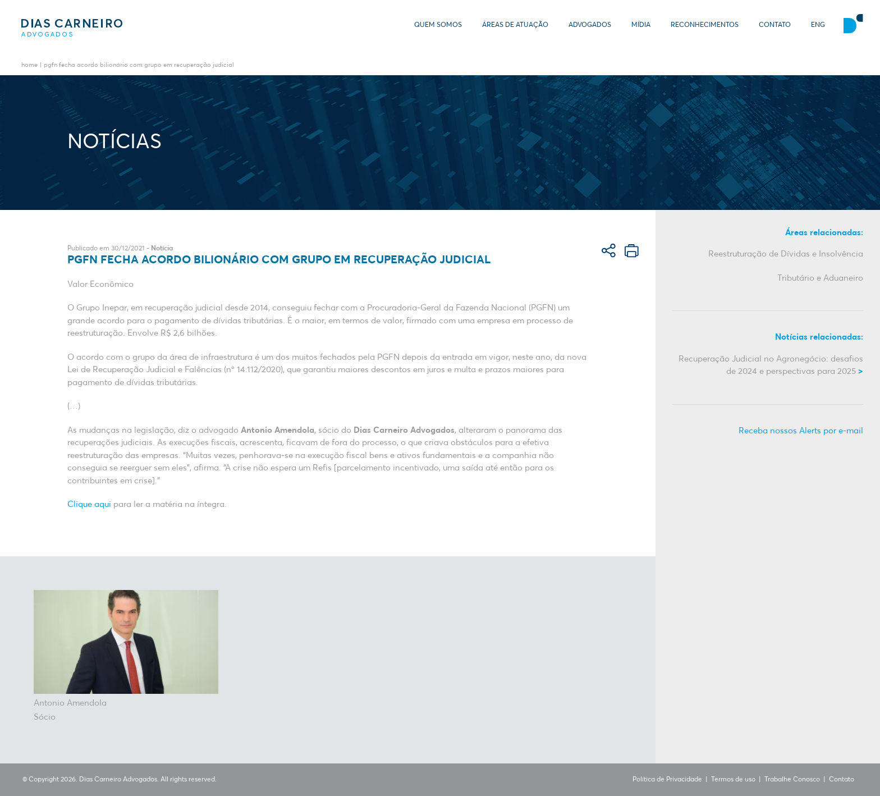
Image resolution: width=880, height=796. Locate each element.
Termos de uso (733, 779)
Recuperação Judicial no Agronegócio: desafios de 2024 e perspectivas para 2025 (771, 365)
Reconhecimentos (705, 25)
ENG (818, 25)
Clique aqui (89, 504)
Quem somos (438, 25)
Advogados (590, 25)
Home (29, 65)
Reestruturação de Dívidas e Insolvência (785, 254)
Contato (775, 25)
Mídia (640, 25)
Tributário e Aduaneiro (820, 278)
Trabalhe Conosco (792, 779)
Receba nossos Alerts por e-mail (801, 431)
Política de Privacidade (667, 779)
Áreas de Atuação (515, 25)
